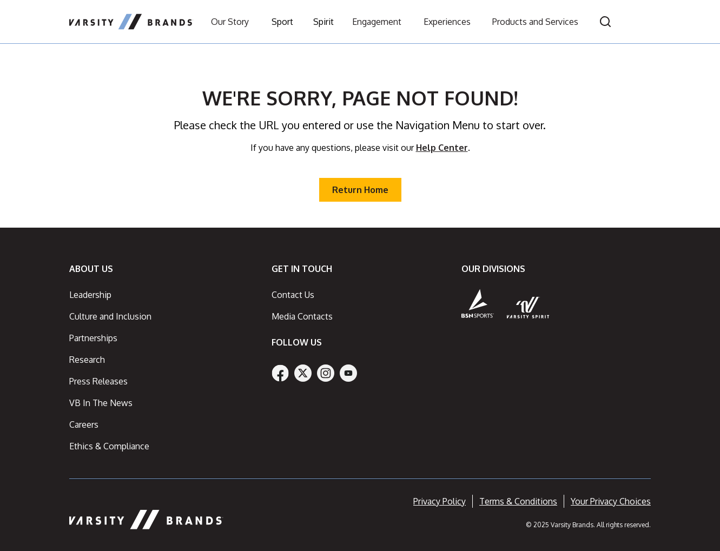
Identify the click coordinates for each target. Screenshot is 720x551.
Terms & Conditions (518, 501)
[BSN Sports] (477, 303)
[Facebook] (280, 373)
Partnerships (93, 338)
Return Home (360, 189)
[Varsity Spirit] (528, 307)
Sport (282, 21)
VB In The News (101, 402)
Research (87, 359)
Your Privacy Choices (611, 501)
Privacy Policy (439, 501)
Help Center (442, 147)
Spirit (323, 21)
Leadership (90, 294)
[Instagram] (325, 373)
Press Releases (98, 381)
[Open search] (605, 21)
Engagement (376, 21)
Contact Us (293, 294)
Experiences (447, 21)
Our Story (230, 21)
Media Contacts (302, 316)
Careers (83, 424)
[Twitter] (303, 373)
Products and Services (535, 21)
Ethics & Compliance (109, 446)
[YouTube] (348, 373)
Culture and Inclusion (110, 316)
